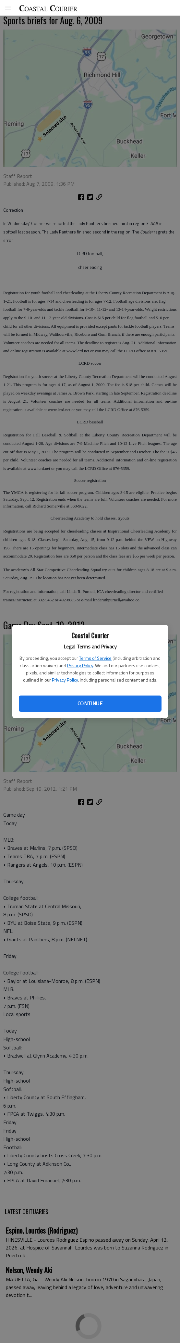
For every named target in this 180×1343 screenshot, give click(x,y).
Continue (90, 703)
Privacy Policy (80, 665)
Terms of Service (95, 658)
